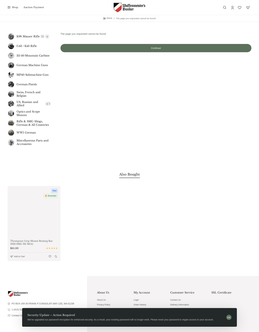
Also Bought (129, 174)
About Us (103, 292)
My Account (142, 292)
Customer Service (182, 292)
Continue (156, 48)
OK (229, 317)
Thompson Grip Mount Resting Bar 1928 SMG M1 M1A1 (31, 242)
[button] (18, 256)
